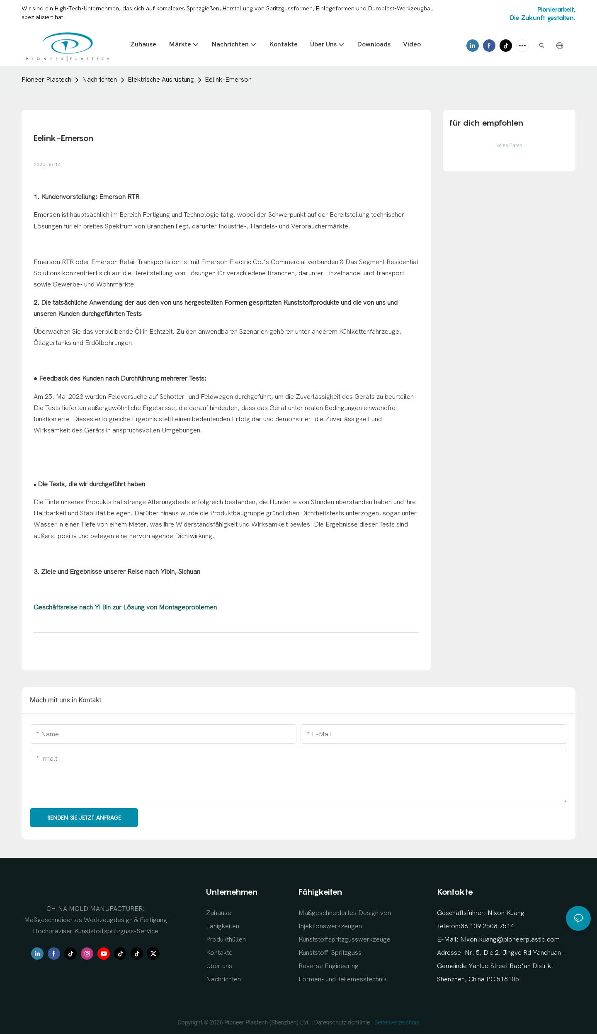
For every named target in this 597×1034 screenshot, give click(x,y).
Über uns (219, 966)
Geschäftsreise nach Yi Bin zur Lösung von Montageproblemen (125, 607)
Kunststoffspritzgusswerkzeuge (344, 939)
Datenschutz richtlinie (342, 1022)
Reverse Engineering (328, 966)
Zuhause (218, 913)
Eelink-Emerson (228, 79)
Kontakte (219, 952)
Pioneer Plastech (46, 79)
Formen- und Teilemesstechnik (342, 979)
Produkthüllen (226, 939)
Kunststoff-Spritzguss (330, 952)
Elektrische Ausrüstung (161, 79)
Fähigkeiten (222, 926)
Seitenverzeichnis (396, 1022)
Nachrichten (99, 79)
